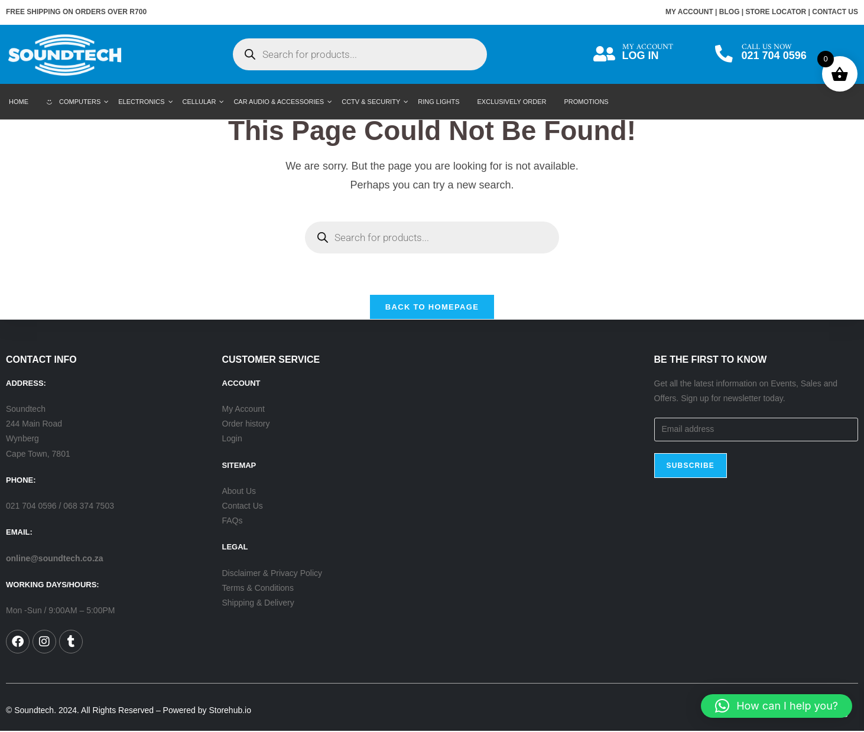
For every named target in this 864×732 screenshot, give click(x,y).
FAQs (232, 521)
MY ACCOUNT (689, 12)
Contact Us (242, 506)
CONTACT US (835, 12)
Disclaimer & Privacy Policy (272, 573)
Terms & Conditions (258, 588)
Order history (246, 424)
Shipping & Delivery (258, 603)
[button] (776, 706)
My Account (243, 409)
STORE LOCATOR (776, 12)
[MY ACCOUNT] (604, 54)
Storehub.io (230, 710)
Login (232, 439)
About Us (239, 491)
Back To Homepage (432, 307)
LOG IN (640, 55)
